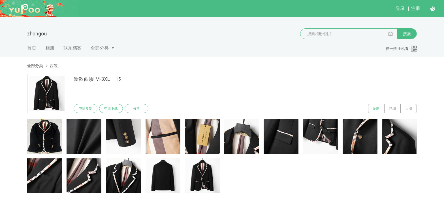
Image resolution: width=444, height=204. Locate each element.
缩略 (376, 108)
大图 (408, 108)
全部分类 (100, 48)
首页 (31, 48)
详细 (392, 108)
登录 (400, 8)
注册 (415, 8)
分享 (136, 108)
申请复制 (85, 108)
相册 (49, 48)
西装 (53, 65)
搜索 (407, 33)
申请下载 (111, 108)
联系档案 (72, 48)
